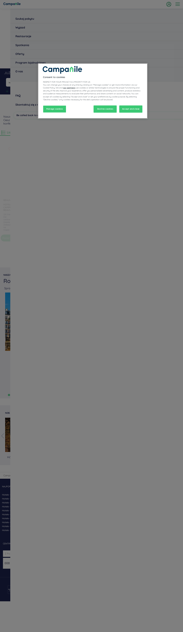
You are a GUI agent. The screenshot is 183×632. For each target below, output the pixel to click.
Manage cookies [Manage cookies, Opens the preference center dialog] (54, 109)
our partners (69, 88)
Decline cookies (105, 109)
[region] (93, 91)
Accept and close (131, 109)
